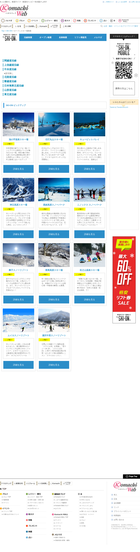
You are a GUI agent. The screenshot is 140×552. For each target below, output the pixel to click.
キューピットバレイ (89, 139)
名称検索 (63, 37)
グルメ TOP (7, 497)
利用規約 (117, 515)
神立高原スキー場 (18, 205)
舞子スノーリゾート (18, 270)
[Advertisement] (54, 49)
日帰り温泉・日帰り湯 (36, 500)
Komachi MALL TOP (61, 517)
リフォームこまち (87, 508)
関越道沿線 (10, 60)
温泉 (82, 517)
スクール (58, 526)
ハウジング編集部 (61, 502)
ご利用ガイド (109, 2)
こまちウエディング (87, 502)
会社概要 (117, 503)
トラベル (58, 529)
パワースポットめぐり (36, 502)
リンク (116, 507)
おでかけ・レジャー (87, 514)
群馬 (82, 523)
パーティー (58, 523)
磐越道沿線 (10, 81)
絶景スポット (33, 505)
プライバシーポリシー (122, 511)
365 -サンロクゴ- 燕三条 (89, 511)
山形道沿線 (10, 90)
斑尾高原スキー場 (54, 270)
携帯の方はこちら (124, 88)
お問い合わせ (135, 2)
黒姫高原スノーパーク (54, 205)
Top (2, 31)
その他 (83, 526)
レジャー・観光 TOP (36, 497)
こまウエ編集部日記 (61, 500)
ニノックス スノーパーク (89, 205)
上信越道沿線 (11, 65)
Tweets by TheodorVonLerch (119, 107)
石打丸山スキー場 (54, 139)
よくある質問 (122, 2)
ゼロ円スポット (34, 508)
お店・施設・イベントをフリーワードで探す (121, 26)
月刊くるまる (85, 500)
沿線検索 (28, 37)
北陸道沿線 (10, 77)
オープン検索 (45, 37)
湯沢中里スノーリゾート (54, 335)
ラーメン (6, 502)
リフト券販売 (80, 37)
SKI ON (9, 31)
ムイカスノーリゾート (18, 335)
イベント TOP (7, 511)
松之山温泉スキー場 (89, 270)
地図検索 (6, 500)
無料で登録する (60, 537)
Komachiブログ (60, 497)
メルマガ (98, 37)
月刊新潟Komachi (87, 497)
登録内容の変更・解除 (62, 540)
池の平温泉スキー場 (18, 139)
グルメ (83, 520)
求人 (115, 495)
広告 (115, 499)
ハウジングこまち (87, 505)
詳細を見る (18, 169)
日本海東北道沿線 (14, 85)
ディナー (58, 520)
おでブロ (58, 508)
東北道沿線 (10, 94)
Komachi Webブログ (61, 505)
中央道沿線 (10, 69)
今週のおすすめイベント (11, 514)
